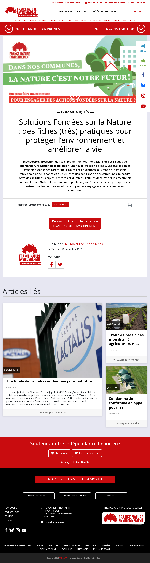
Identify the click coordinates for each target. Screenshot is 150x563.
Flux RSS (9, 520)
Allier (33, 20)
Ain (25, 20)
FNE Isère (106, 545)
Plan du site (11, 507)
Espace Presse (111, 495)
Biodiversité (60, 204)
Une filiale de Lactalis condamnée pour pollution (51, 381)
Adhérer (112, 2)
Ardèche (42, 20)
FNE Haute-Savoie (101, 549)
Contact (9, 516)
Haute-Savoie (129, 20)
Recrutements (12, 512)
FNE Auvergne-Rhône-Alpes (17, 545)
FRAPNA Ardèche (72, 545)
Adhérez (59, 453)
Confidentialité (89, 558)
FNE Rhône (67, 549)
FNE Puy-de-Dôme (48, 549)
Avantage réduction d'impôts (75, 462)
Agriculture (114, 323)
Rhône (107, 20)
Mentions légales (75, 558)
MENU (138, 11)
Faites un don (87, 453)
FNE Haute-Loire (138, 545)
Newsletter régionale (67, 2)
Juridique (112, 387)
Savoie (116, 20)
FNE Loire (120, 545)
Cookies (100, 558)
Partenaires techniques (75, 495)
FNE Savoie (82, 549)
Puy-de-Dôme (95, 20)
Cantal (52, 20)
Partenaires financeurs (39, 495)
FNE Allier (54, 545)
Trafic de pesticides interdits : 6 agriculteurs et (126, 339)
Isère (61, 20)
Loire (69, 20)
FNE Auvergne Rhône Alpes (83, 244)
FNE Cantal (90, 545)
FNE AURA (63, 558)
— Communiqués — (75, 112)
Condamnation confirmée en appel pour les (126, 403)
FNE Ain (40, 545)
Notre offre (93, 2)
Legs (141, 2)
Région (18, 20)
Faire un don (127, 2)
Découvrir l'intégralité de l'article (75, 223)
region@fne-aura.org (54, 522)
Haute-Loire (80, 20)
